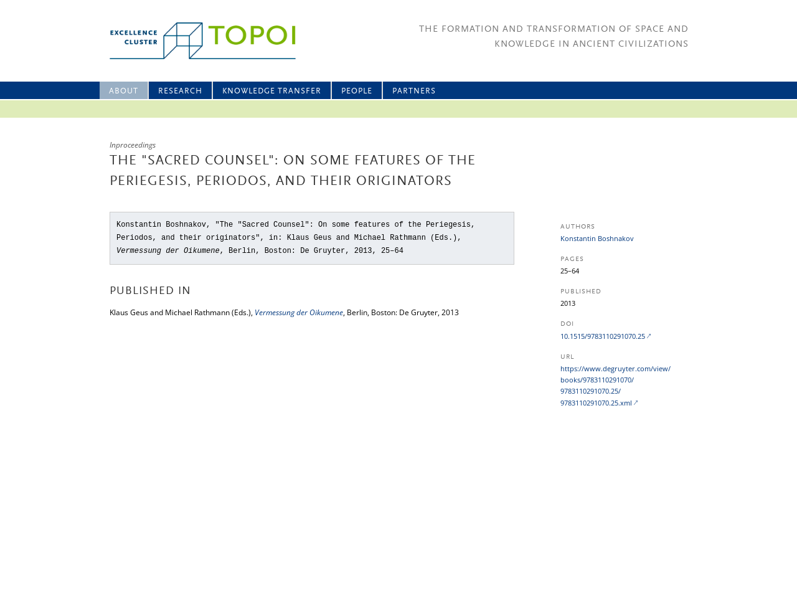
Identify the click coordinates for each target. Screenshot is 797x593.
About (123, 91)
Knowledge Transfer (271, 91)
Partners (414, 91)
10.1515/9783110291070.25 (602, 336)
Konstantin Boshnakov (597, 238)
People (356, 91)
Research (180, 91)
